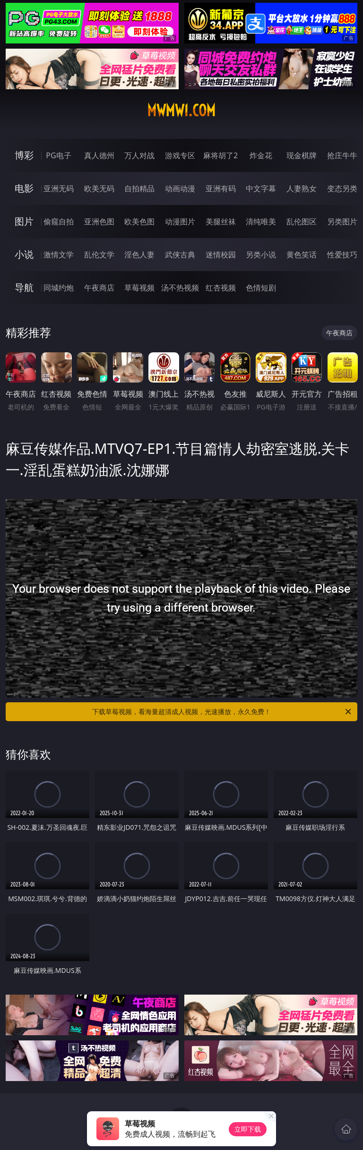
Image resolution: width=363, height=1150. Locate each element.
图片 (24, 221)
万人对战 (139, 155)
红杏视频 (221, 287)
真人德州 (99, 155)
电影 (24, 188)
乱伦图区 (301, 221)
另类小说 (261, 254)
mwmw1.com (181, 110)
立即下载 (247, 1128)
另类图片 (342, 221)
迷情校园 (221, 254)
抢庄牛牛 (342, 155)
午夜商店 (99, 287)
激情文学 (58, 254)
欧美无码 (99, 188)
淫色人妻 (139, 254)
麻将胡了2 (220, 155)
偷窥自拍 (58, 221)
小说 (24, 254)
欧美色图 (139, 221)
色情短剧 (261, 287)
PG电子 (58, 155)
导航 (24, 287)
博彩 (24, 155)
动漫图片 (180, 221)
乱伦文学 (99, 254)
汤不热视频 (180, 287)
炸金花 (261, 155)
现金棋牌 (301, 155)
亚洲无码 (58, 188)
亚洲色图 (99, 221)
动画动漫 (180, 188)
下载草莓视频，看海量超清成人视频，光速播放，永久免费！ (222, 711)
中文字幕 (261, 188)
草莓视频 (139, 287)
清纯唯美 (261, 221)
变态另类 (342, 188)
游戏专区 (180, 155)
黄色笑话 (301, 254)
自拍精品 (139, 188)
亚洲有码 (221, 188)
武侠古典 (180, 254)
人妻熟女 (301, 188)
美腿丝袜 (221, 221)
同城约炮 (58, 287)
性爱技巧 (342, 254)
